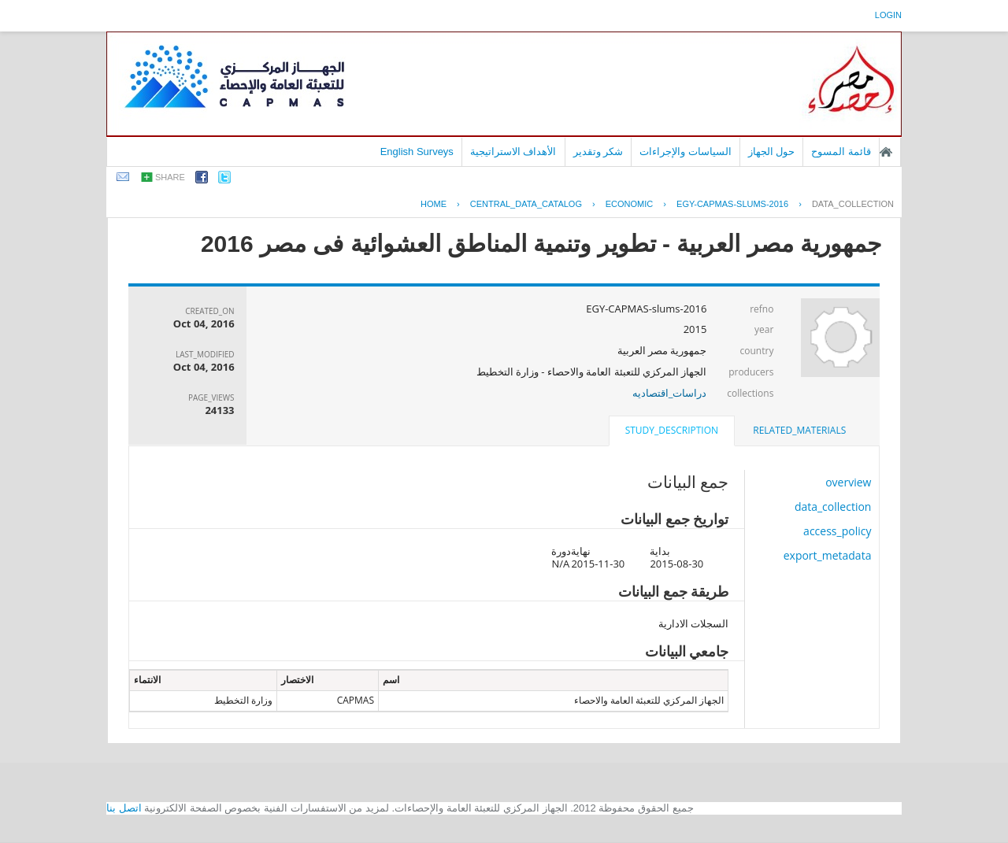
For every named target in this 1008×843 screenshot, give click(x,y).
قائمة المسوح (841, 151)
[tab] (799, 431)
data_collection (853, 204)
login (888, 15)
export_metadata (828, 555)
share (170, 177)
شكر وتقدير (598, 151)
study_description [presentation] (671, 430)
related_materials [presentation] (799, 430)
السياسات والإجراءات (685, 151)
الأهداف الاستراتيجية (513, 151)
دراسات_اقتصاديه (669, 393)
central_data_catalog (526, 204)
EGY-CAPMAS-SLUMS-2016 (732, 204)
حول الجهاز (771, 151)
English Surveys (417, 151)
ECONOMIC (630, 204)
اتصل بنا (124, 808)
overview (848, 482)
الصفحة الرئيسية (886, 152)
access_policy (837, 530)
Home (434, 204)
